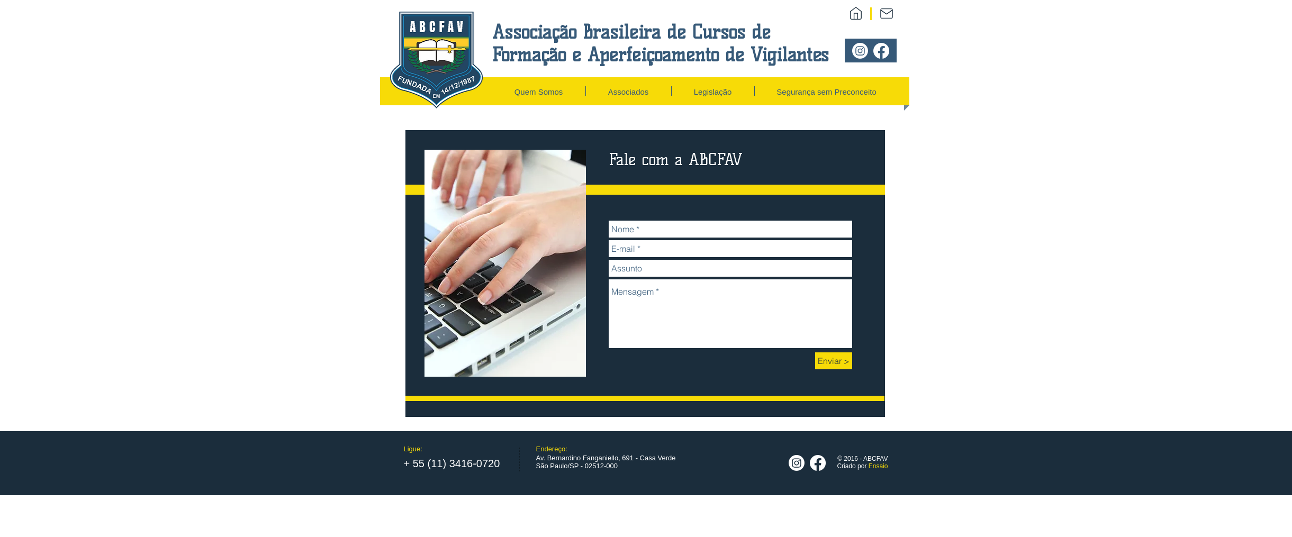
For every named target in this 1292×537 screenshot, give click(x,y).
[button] (538, 91)
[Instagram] (860, 51)
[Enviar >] (833, 360)
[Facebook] (881, 51)
